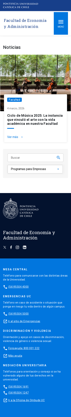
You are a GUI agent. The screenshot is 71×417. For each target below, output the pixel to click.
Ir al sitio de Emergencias (24, 321)
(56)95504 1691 (18, 386)
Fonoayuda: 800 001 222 (24, 348)
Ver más (15, 137)
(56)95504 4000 (18, 286)
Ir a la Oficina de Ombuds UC (26, 400)
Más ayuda (15, 355)
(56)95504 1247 (18, 392)
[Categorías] (35, 169)
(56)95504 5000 (18, 313)
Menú (61, 23)
